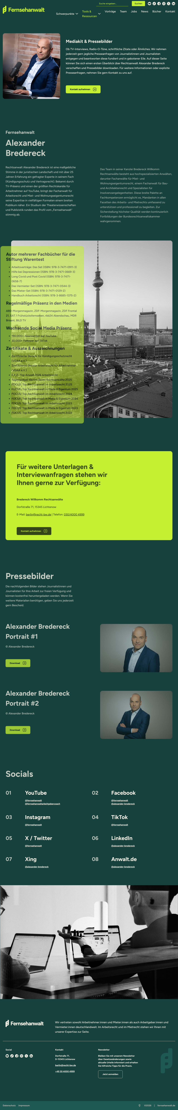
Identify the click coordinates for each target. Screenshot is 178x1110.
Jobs (134, 11)
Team (123, 11)
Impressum (24, 1105)
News (144, 11)
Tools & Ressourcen (89, 14)
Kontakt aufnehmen (80, 89)
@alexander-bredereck (123, 803)
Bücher (156, 11)
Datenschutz (9, 1105)
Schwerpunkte (65, 13)
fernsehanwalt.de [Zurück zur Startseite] (166, 1105)
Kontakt (170, 11)
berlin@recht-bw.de (65, 1065)
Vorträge (110, 11)
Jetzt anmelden (110, 1074)
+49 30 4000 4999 (65, 1071)
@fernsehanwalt (33, 800)
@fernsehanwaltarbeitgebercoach (42, 803)
